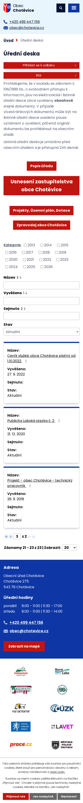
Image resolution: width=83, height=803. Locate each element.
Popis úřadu (41, 166)
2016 (13, 252)
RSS (56, 75)
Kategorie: (12, 244)
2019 (62, 252)
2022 (47, 259)
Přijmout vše (15, 796)
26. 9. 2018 (15, 499)
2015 (64, 245)
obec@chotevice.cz (26, 27)
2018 (46, 252)
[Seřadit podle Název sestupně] (20, 278)
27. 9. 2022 (16, 374)
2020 (13, 259)
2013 (31, 245)
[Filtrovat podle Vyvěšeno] (41, 301)
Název (11, 277)
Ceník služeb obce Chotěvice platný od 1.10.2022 (41, 358)
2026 (48, 266)
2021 (30, 259)
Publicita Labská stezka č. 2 (34, 420)
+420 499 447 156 (24, 21)
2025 (31, 266)
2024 (13, 266)
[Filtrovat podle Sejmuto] (41, 316)
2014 (48, 245)
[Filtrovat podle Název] (41, 285)
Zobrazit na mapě (24, 646)
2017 (29, 252)
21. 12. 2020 (16, 434)
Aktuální (14, 395)
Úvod (9, 40)
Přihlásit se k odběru (50, 65)
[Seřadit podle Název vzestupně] (20, 276)
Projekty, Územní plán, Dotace (41, 210)
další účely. (57, 772)
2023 (64, 259)
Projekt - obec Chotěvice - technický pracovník (39, 483)
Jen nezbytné (43, 796)
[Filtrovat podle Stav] (41, 332)
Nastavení (69, 796)
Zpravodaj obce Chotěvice (42, 225)
